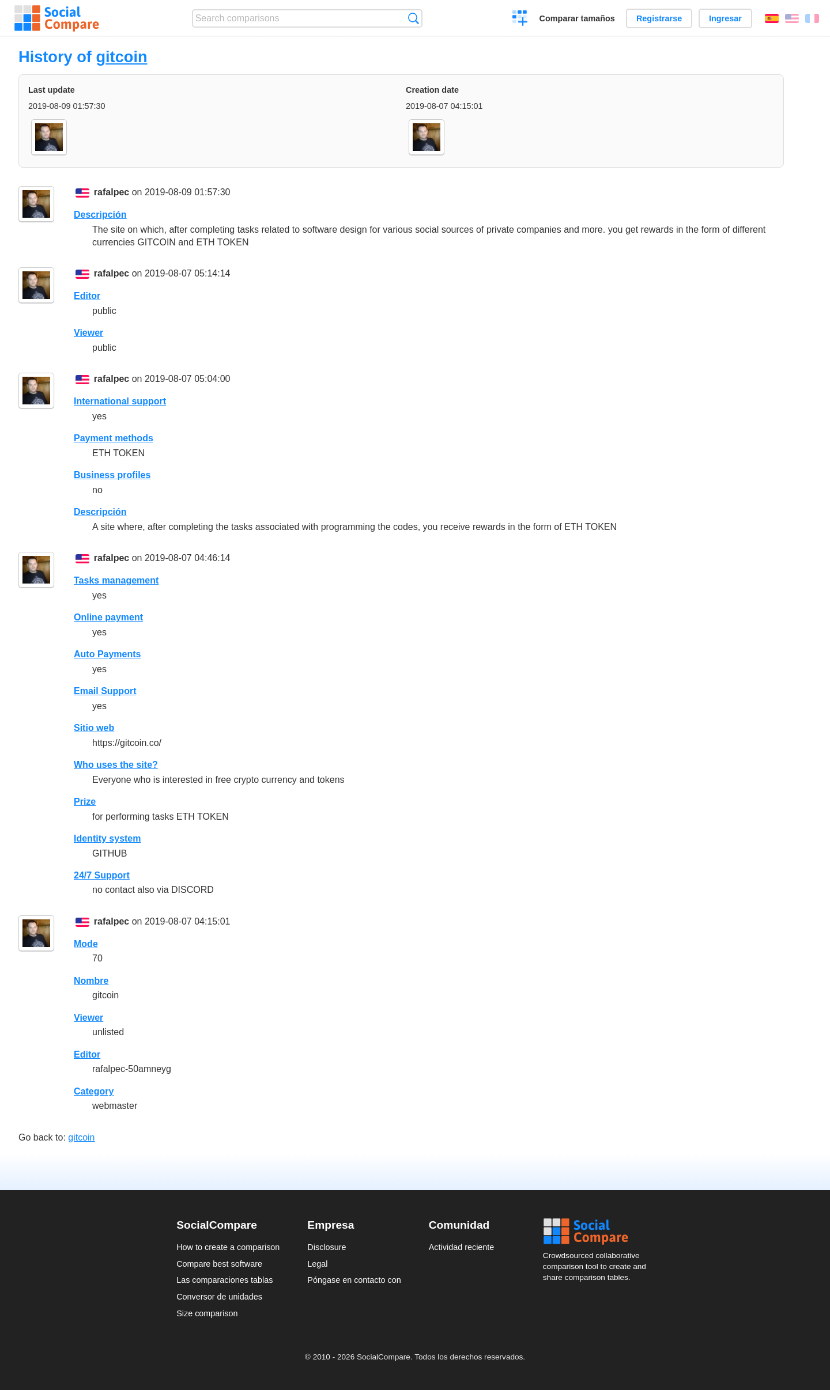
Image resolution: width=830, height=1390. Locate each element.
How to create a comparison (228, 1247)
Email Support (105, 691)
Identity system (107, 838)
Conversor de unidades (219, 1296)
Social (598, 1231)
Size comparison (206, 1313)
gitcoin (121, 57)
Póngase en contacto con (354, 1280)
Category (94, 1091)
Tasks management (116, 580)
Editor (87, 296)
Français (812, 18)
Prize (85, 801)
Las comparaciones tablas (224, 1280)
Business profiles (112, 475)
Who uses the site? (116, 765)
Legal (317, 1263)
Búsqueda (413, 18)
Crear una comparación (520, 19)
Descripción (100, 214)
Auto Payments (107, 654)
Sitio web (94, 728)
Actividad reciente (462, 1247)
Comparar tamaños (577, 18)
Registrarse (659, 18)
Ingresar (725, 18)
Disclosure (326, 1247)
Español (772, 18)
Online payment (108, 617)
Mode (86, 944)
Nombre (91, 981)
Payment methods (113, 438)
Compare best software (219, 1263)
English (792, 18)
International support (120, 401)
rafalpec (111, 192)
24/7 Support (102, 875)
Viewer (88, 333)
